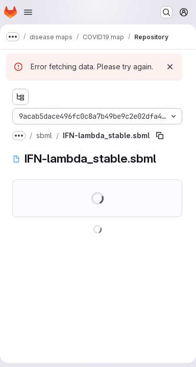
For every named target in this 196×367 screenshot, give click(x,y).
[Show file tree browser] (20, 97)
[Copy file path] (160, 135)
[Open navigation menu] (28, 12)
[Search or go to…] (166, 12)
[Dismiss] (170, 67)
